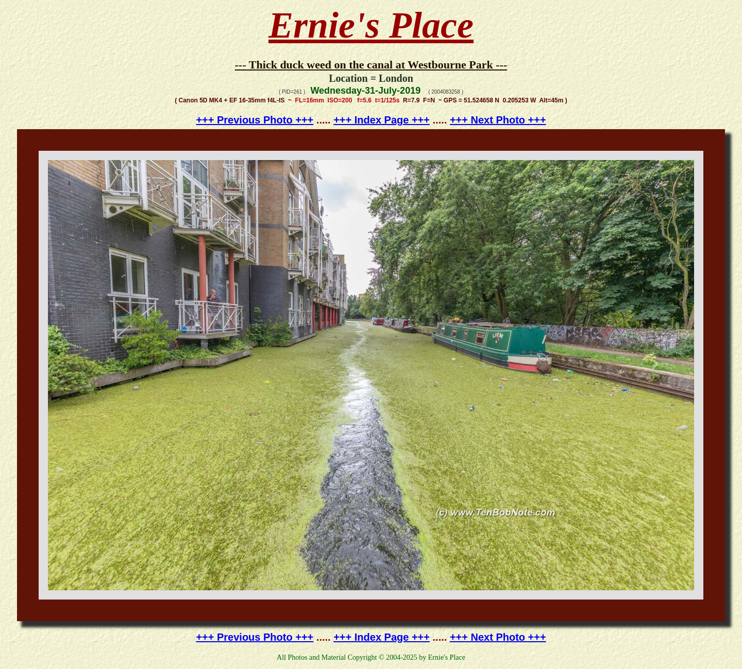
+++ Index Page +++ (381, 120)
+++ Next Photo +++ (498, 120)
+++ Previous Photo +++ (254, 120)
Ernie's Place (371, 25)
